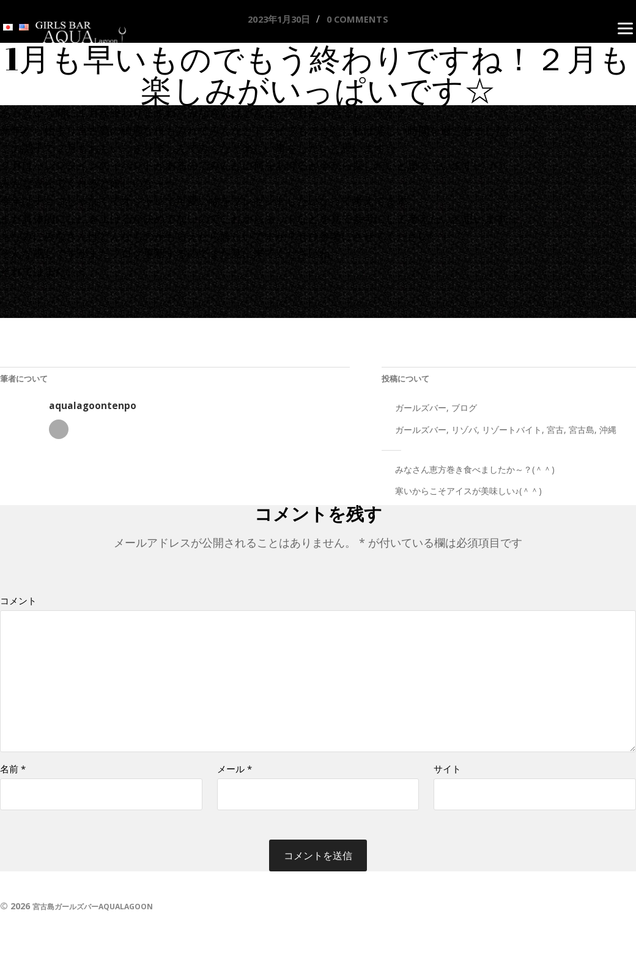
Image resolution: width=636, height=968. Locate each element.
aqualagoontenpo (92, 409)
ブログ (464, 411)
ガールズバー (420, 411)
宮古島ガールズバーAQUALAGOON (103, 922)
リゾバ (464, 433)
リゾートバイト (512, 433)
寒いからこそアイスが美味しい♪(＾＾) (468, 495)
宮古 (555, 433)
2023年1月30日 (274, 19)
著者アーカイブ (58, 433)
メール (234, 783)
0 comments (363, 19)
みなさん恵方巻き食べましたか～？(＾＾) (475, 473)
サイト (447, 783)
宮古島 (581, 433)
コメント (18, 604)
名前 (13, 783)
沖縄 (607, 433)
